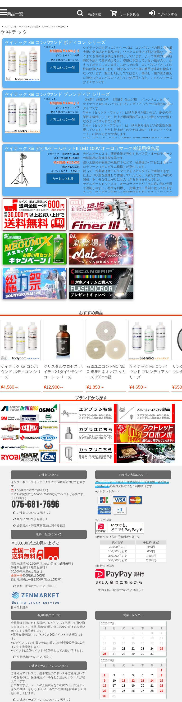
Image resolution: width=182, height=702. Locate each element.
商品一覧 (11, 13)
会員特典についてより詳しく (35, 615)
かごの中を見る (27, 681)
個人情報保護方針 (73, 695)
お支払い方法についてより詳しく (122, 548)
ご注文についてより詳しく (34, 471)
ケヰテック (50, 47)
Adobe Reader (43, 452)
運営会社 (145, 695)
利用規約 (36, 695)
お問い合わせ (109, 695)
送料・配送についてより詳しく (37, 544)
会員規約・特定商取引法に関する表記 (41, 484)
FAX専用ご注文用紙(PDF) (31, 448)
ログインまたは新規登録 (32, 675)
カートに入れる (63, 178)
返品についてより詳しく (32, 477)
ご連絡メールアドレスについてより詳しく (44, 658)
